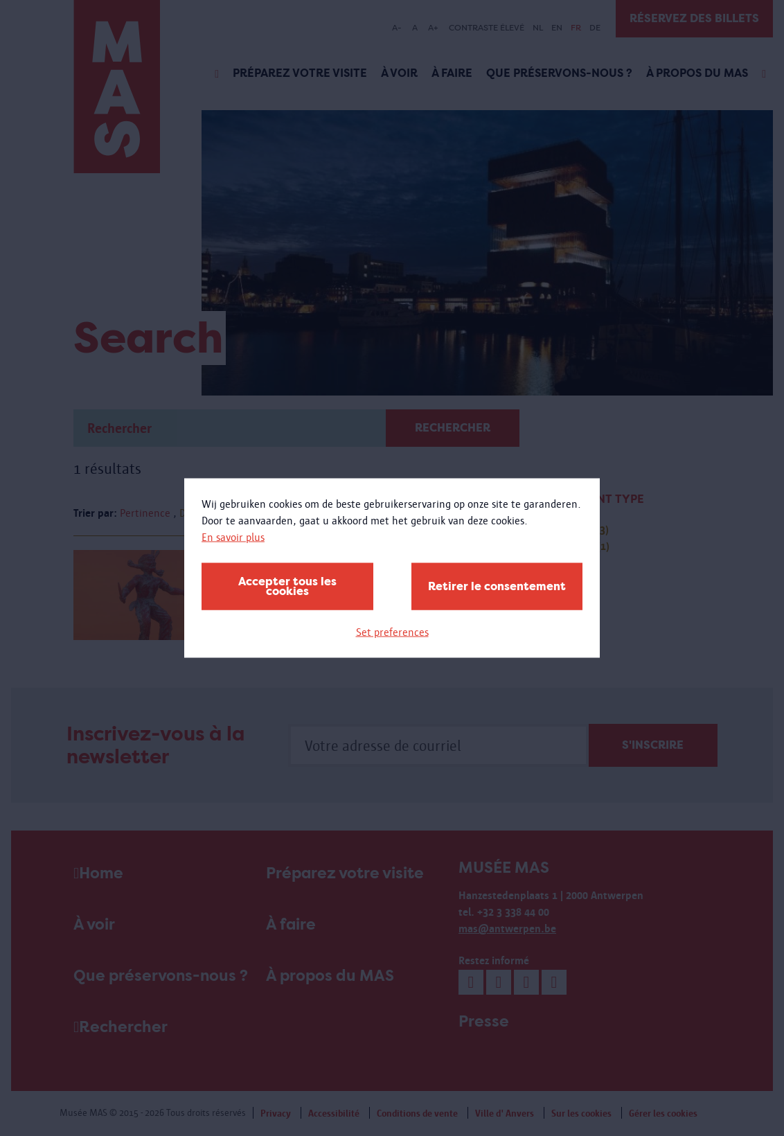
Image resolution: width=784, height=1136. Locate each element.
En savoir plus (233, 537)
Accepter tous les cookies (287, 586)
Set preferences (392, 632)
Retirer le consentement (497, 586)
